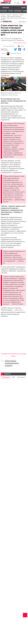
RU (18, 2)
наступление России (12, 363)
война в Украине (10, 361)
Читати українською (19, 43)
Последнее (5, 377)
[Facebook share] (19, 49)
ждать (21, 310)
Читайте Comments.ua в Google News (13, 355)
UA (15, 2)
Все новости (22, 21)
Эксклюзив (21, 377)
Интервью (18, 10)
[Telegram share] (24, 49)
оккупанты (8, 365)
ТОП (13, 377)
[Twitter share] (15, 49)
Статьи (10, 10)
